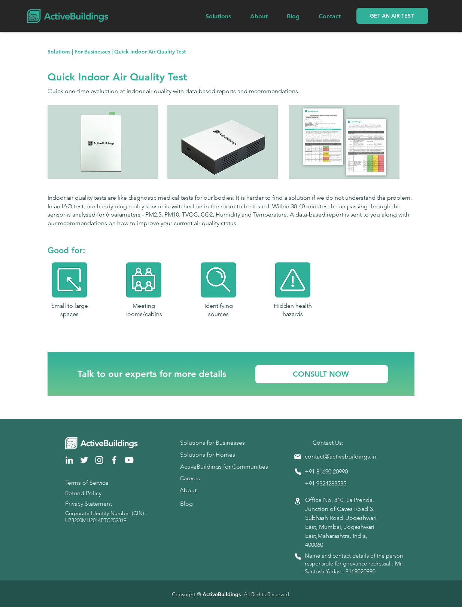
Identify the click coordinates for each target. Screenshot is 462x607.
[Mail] (298, 457)
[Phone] (298, 471)
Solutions (59, 51)
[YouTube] (129, 460)
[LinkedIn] (69, 460)
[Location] (298, 501)
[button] (392, 16)
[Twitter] (84, 460)
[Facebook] (114, 460)
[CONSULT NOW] (321, 374)
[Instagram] (99, 460)
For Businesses (92, 51)
